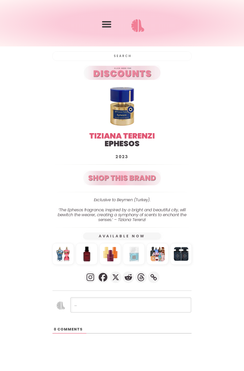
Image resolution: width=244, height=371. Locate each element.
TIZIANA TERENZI (122, 136)
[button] (107, 24)
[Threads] (141, 277)
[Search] (122, 56)
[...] (130, 305)
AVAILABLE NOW (122, 236)
